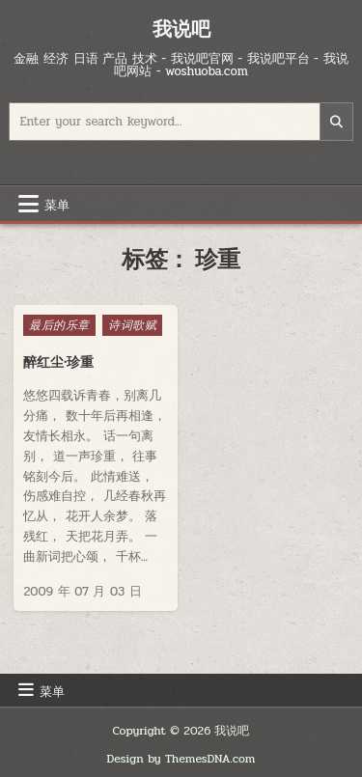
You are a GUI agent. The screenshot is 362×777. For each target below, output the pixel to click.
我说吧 (181, 28)
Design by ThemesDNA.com (181, 758)
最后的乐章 (59, 325)
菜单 (57, 203)
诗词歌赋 (132, 325)
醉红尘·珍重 (58, 362)
